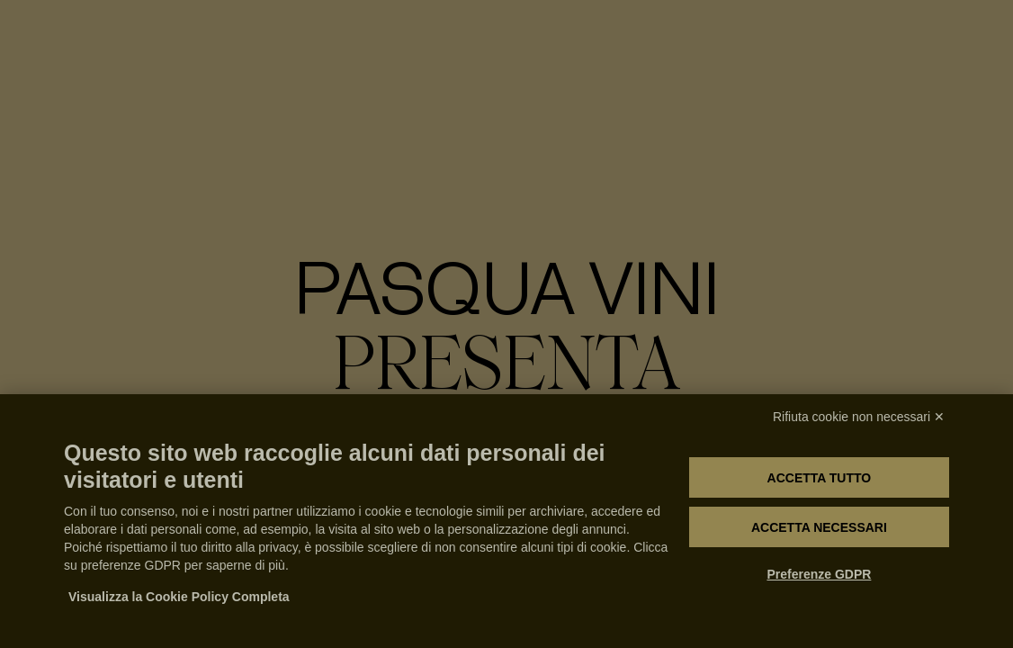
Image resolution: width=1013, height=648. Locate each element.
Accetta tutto (819, 478)
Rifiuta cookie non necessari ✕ (859, 417)
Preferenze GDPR (818, 574)
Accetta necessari (819, 527)
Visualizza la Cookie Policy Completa (179, 597)
